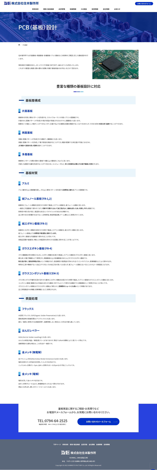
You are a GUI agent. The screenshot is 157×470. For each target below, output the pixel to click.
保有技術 (35, 9)
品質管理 (62, 9)
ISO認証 (84, 9)
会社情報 (106, 9)
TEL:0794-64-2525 (52, 421)
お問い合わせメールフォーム (98, 421)
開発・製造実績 (48, 9)
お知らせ (117, 9)
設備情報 (73, 9)
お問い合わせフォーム (144, 4)
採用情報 (95, 9)
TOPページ (57, 444)
